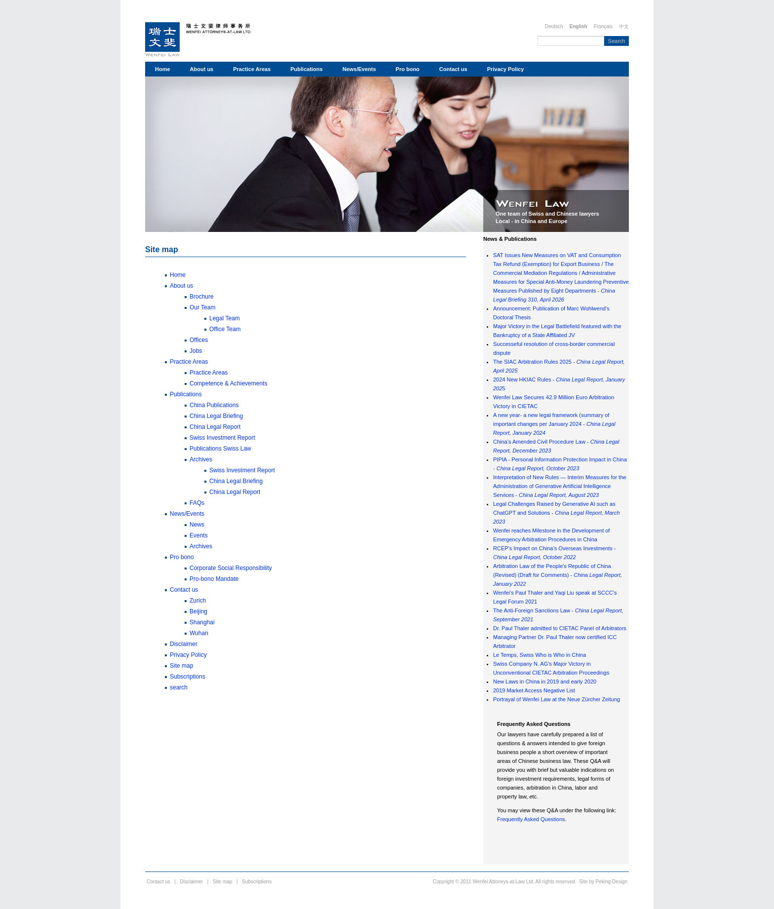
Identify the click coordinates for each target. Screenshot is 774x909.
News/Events (359, 69)
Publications (306, 69)
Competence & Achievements (228, 383)
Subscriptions (187, 676)
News (197, 524)
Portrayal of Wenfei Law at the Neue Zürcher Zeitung (556, 699)
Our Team (202, 307)
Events (199, 535)
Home (162, 69)
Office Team (225, 329)
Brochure (202, 296)
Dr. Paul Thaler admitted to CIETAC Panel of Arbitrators (559, 628)
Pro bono (408, 69)
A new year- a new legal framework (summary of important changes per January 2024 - (554, 424)
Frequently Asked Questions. (532, 819)
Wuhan (199, 633)
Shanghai (202, 622)
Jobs (196, 350)
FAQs (197, 502)
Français (603, 26)
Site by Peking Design (603, 881)
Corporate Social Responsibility (231, 568)
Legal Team (224, 318)
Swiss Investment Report (222, 437)
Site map (161, 249)
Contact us (453, 69)
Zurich (198, 600)
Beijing (198, 611)
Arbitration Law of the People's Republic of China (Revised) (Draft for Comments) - (557, 575)
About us (202, 69)
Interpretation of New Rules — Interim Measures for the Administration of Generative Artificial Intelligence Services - (559, 486)
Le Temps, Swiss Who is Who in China (539, 655)
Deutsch (554, 26)
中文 (624, 26)
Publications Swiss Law (220, 448)
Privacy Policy (505, 69)
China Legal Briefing (216, 416)
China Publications (214, 405)
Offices (199, 340)
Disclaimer (183, 644)
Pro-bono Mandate (214, 578)
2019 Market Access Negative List (534, 690)
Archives (201, 459)
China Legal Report (215, 426)
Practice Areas (252, 69)
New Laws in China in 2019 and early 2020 (544, 681)
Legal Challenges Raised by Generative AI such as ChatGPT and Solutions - (556, 513)
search (179, 687)
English (578, 26)
